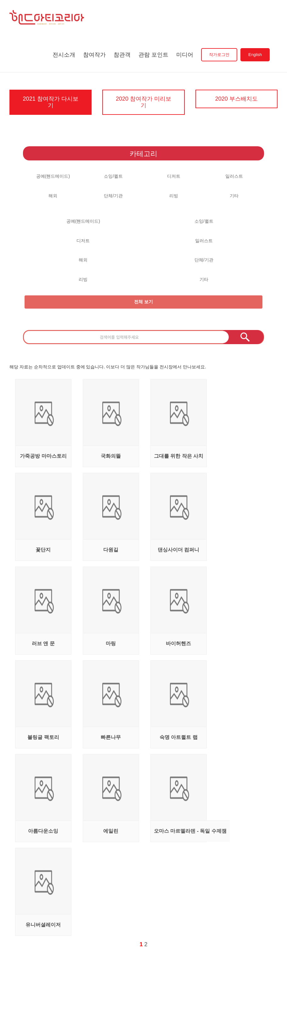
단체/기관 (113, 195)
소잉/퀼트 (113, 175)
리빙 (173, 195)
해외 (52, 195)
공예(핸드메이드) (53, 175)
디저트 (173, 175)
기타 (234, 195)
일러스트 (234, 175)
